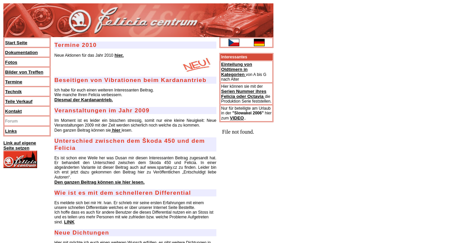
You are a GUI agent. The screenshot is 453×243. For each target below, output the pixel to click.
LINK (69, 221)
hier (116, 130)
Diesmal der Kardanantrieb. (83, 99)
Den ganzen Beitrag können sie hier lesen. (99, 182)
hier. (119, 55)
